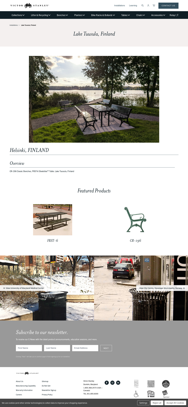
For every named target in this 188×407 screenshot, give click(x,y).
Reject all (157, 402)
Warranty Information (24, 390)
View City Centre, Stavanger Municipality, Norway (162, 288)
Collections (18, 15)
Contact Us (168, 6)
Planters (79, 15)
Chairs (140, 15)
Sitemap (45, 381)
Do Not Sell (46, 386)
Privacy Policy (47, 394)
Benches (62, 15)
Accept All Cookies (175, 402)
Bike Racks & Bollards (103, 15)
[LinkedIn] (118, 383)
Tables (125, 15)
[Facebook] (107, 383)
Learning (133, 5)
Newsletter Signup (49, 390)
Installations (119, 5)
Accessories (158, 15)
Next (106, 348)
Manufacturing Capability (26, 386)
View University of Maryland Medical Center (23, 288)
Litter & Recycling (41, 15)
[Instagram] (112, 383)
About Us (19, 381)
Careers (19, 394)
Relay (174, 15)
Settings (143, 402)
